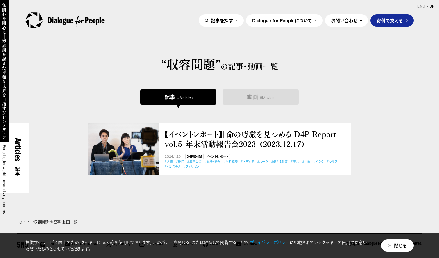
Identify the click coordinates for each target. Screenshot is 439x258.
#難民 (180, 161)
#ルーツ (262, 161)
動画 (260, 97)
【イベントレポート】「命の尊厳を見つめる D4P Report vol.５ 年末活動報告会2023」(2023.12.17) (250, 139)
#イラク (318, 161)
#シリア (332, 161)
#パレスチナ (172, 166)
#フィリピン (191, 166)
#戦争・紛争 (212, 161)
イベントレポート (217, 156)
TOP (21, 222)
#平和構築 (230, 161)
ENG (421, 6)
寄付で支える (390, 20)
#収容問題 (194, 161)
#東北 (295, 161)
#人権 (169, 161)
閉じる (400, 245)
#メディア (247, 161)
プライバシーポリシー (270, 242)
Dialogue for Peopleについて (282, 20)
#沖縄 (306, 161)
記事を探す (222, 20)
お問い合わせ (344, 20)
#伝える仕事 (279, 161)
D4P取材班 (194, 156)
